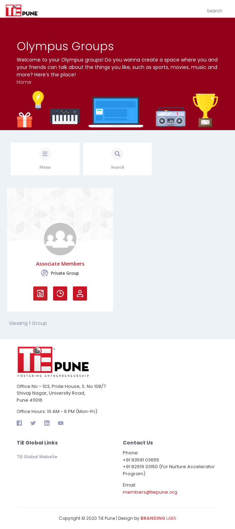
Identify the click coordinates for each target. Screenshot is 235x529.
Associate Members (60, 264)
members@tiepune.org (150, 492)
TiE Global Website (37, 457)
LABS (158, 518)
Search (117, 167)
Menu (45, 167)
